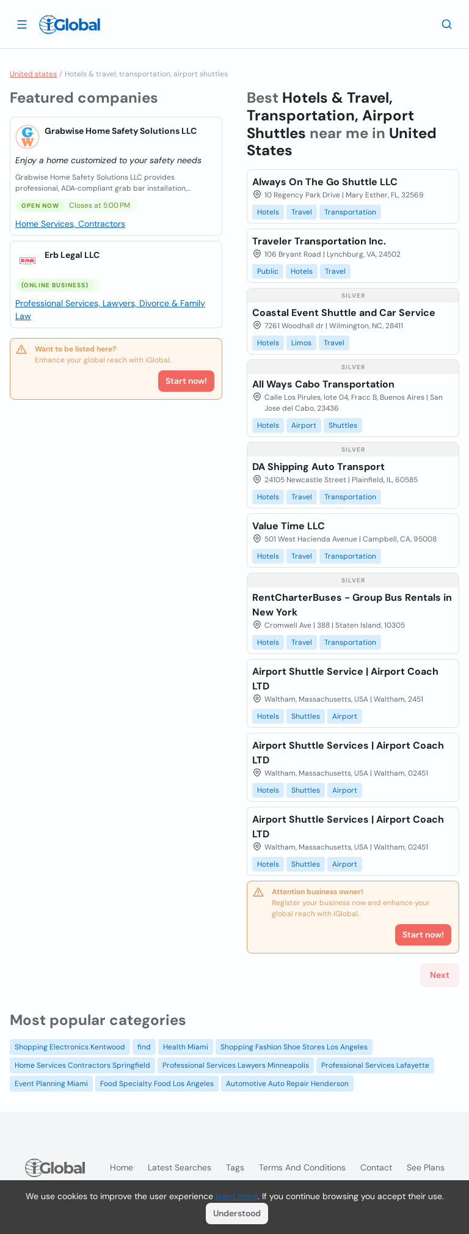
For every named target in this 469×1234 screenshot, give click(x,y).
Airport (303, 425)
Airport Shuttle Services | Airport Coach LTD (348, 752)
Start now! (186, 380)
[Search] (447, 24)
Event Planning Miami (51, 1084)
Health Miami (185, 1047)
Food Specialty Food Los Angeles (157, 1084)
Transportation (350, 212)
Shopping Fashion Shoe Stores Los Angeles (294, 1047)
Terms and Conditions (302, 1167)
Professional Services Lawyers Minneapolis (235, 1065)
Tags (235, 1167)
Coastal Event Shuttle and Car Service (343, 312)
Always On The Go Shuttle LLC (325, 181)
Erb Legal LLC (72, 254)
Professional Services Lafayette (375, 1065)
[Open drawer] (22, 24)
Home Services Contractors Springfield (82, 1065)
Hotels (268, 212)
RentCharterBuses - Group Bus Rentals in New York (352, 605)
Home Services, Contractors (70, 223)
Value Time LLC (288, 526)
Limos (301, 343)
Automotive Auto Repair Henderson (287, 1084)
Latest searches (179, 1167)
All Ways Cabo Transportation (323, 384)
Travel (301, 212)
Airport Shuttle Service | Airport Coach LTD (345, 678)
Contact (376, 1167)
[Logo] (69, 24)
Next (439, 974)
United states (33, 74)
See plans (426, 1167)
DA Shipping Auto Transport (318, 466)
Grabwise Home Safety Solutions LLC (121, 130)
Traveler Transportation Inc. (319, 241)
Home (121, 1167)
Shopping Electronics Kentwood (70, 1047)
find (144, 1047)
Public (267, 271)
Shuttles (343, 425)
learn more (237, 1196)
